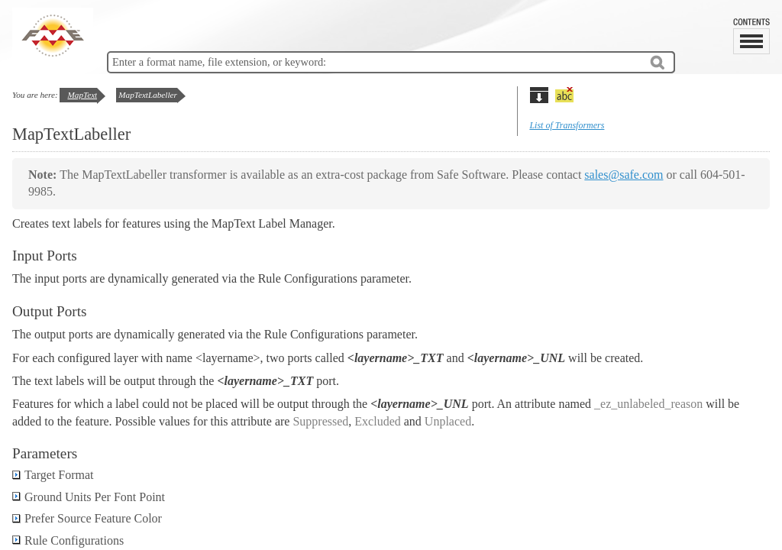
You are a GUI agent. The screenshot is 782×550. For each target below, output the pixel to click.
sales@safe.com (623, 174)
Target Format (53, 474)
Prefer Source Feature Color (87, 518)
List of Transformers (566, 125)
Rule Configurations (68, 540)
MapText (82, 94)
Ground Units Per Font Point (88, 496)
